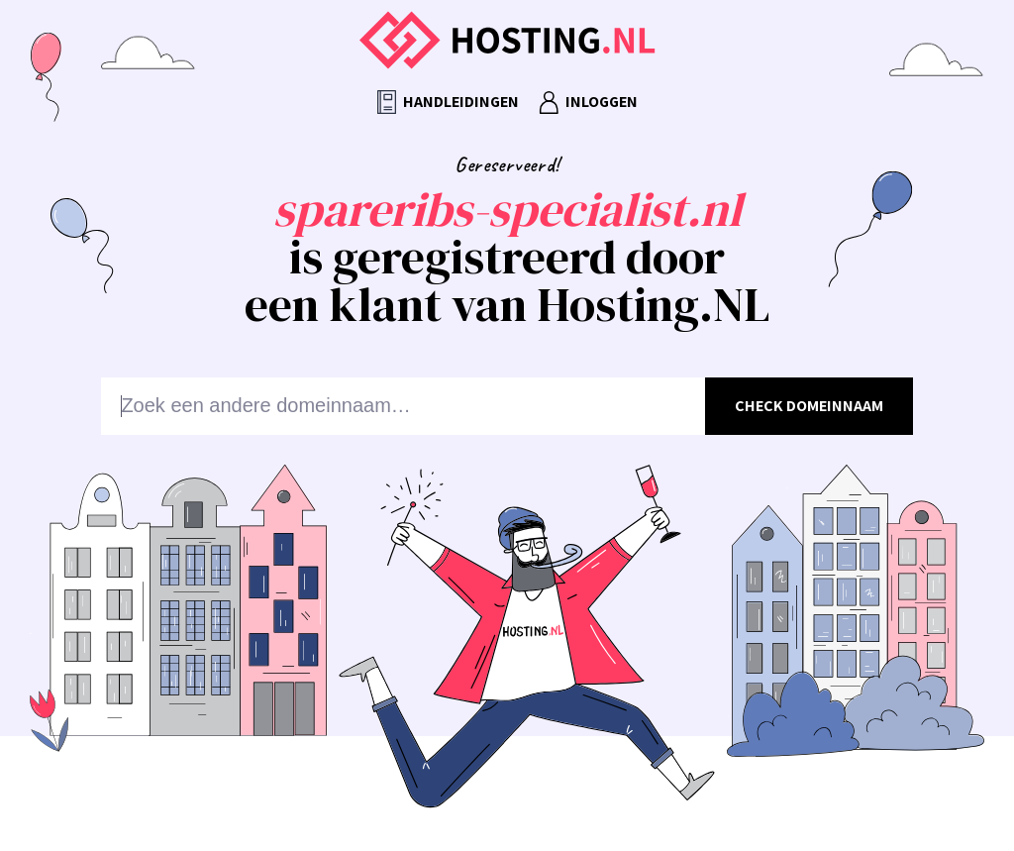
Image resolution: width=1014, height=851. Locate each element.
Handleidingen (448, 102)
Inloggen (588, 102)
